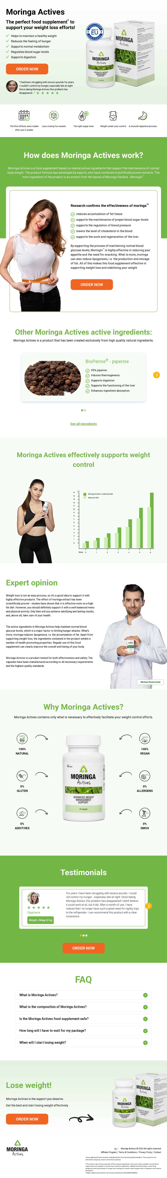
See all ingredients (83, 424)
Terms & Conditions (128, 1152)
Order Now (27, 69)
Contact (157, 1152)
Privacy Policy (145, 1152)
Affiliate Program (109, 1152)
